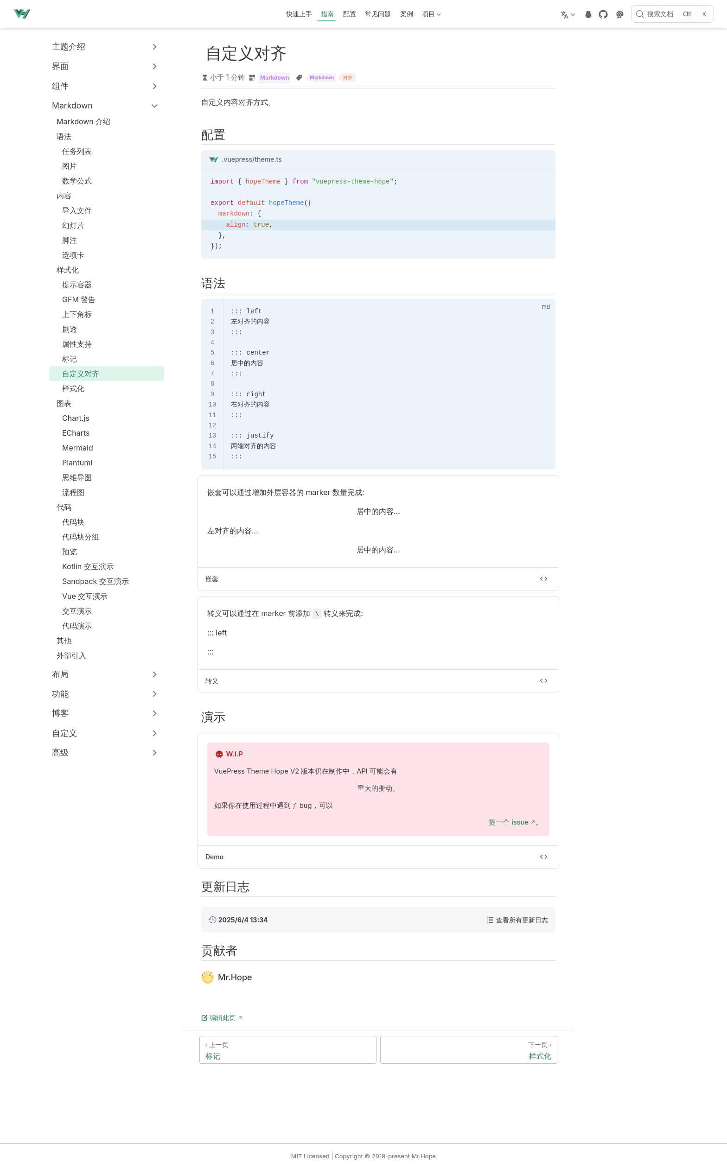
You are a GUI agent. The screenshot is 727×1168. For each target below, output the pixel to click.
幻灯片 (68, 225)
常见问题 (378, 14)
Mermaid (73, 447)
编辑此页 (218, 1018)
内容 (64, 195)
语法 (64, 136)
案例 (406, 14)
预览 (65, 551)
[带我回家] (24, 14)
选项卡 (68, 255)
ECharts (71, 433)
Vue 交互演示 (80, 596)
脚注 (65, 240)
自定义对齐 (76, 373)
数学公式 (72, 180)
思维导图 (72, 477)
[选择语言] (569, 13)
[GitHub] (603, 14)
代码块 (68, 522)
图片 (65, 166)
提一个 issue (509, 822)
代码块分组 (76, 536)
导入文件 (72, 210)
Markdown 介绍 (78, 121)
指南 (327, 14)
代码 (64, 507)
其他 (59, 640)
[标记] (287, 1050)
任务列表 (72, 151)
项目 (431, 15)
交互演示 (72, 611)
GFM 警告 (74, 299)
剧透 (65, 329)
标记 (65, 358)
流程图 (68, 492)
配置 (349, 14)
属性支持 (72, 344)
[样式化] (468, 1050)
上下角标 (72, 314)
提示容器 (72, 284)
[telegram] (588, 14)
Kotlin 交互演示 (83, 566)
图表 (64, 403)
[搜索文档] (672, 14)
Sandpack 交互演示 (91, 581)
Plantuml (72, 462)
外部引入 (66, 655)
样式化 (68, 269)
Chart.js (71, 418)
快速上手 (299, 14)
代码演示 (72, 625)
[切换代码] (543, 578)
